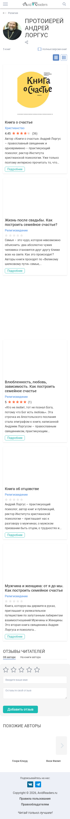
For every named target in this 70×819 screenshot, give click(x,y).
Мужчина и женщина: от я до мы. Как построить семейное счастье (34, 588)
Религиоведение (16, 230)
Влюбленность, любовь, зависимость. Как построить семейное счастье (30, 386)
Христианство (14, 128)
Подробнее (14, 169)
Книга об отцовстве (22, 489)
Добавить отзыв (20, 709)
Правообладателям (35, 804)
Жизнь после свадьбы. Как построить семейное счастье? (31, 222)
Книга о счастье (19, 122)
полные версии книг (54, 49)
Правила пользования (35, 798)
